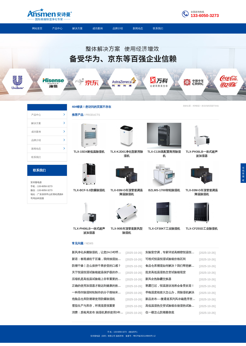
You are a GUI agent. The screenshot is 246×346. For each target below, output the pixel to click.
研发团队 (185, 2)
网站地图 (200, 2)
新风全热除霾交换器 (158, 279)
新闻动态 (138, 28)
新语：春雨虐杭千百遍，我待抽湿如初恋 (97, 259)
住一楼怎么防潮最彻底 (159, 312)
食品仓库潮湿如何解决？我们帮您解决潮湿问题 (171, 265)
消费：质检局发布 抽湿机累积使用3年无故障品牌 (97, 312)
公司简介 (170, 2)
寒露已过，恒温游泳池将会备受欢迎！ (169, 285)
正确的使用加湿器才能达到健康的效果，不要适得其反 (97, 285)
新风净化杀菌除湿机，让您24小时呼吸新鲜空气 (97, 252)
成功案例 (97, 28)
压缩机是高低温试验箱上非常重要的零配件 (97, 279)
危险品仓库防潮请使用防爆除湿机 (93, 299)
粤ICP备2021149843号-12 (144, 336)
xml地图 (215, 2)
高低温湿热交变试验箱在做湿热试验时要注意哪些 (171, 305)
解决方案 (77, 28)
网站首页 (37, 28)
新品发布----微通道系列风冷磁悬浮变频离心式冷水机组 (171, 299)
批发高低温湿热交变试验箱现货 (165, 272)
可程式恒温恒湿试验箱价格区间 (165, 259)
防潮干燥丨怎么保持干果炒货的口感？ (96, 265)
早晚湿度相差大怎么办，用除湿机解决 (169, 292)
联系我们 (158, 28)
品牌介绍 (118, 28)
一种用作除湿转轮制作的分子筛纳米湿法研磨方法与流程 (97, 292)
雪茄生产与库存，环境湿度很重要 (93, 305)
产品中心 (57, 28)
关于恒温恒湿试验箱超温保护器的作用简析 (97, 272)
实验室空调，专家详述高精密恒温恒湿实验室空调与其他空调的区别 (171, 252)
